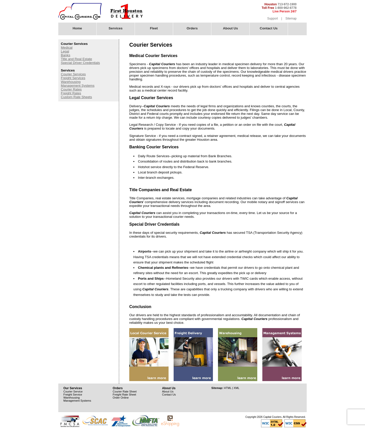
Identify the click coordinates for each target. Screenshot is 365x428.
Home (77, 28)
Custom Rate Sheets (76, 97)
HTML (227, 387)
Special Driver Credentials (80, 63)
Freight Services (73, 78)
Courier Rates (71, 89)
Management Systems (78, 85)
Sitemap (291, 18)
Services (114, 28)
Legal (65, 51)
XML (237, 387)
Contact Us (269, 28)
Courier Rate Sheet (125, 391)
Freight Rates (71, 93)
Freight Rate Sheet (124, 394)
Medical (66, 47)
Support (272, 18)
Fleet (152, 28)
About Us (228, 28)
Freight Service (72, 394)
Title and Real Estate (76, 59)
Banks (65, 55)
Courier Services (73, 74)
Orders (192, 28)
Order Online (121, 397)
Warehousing (71, 82)
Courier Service (73, 391)
